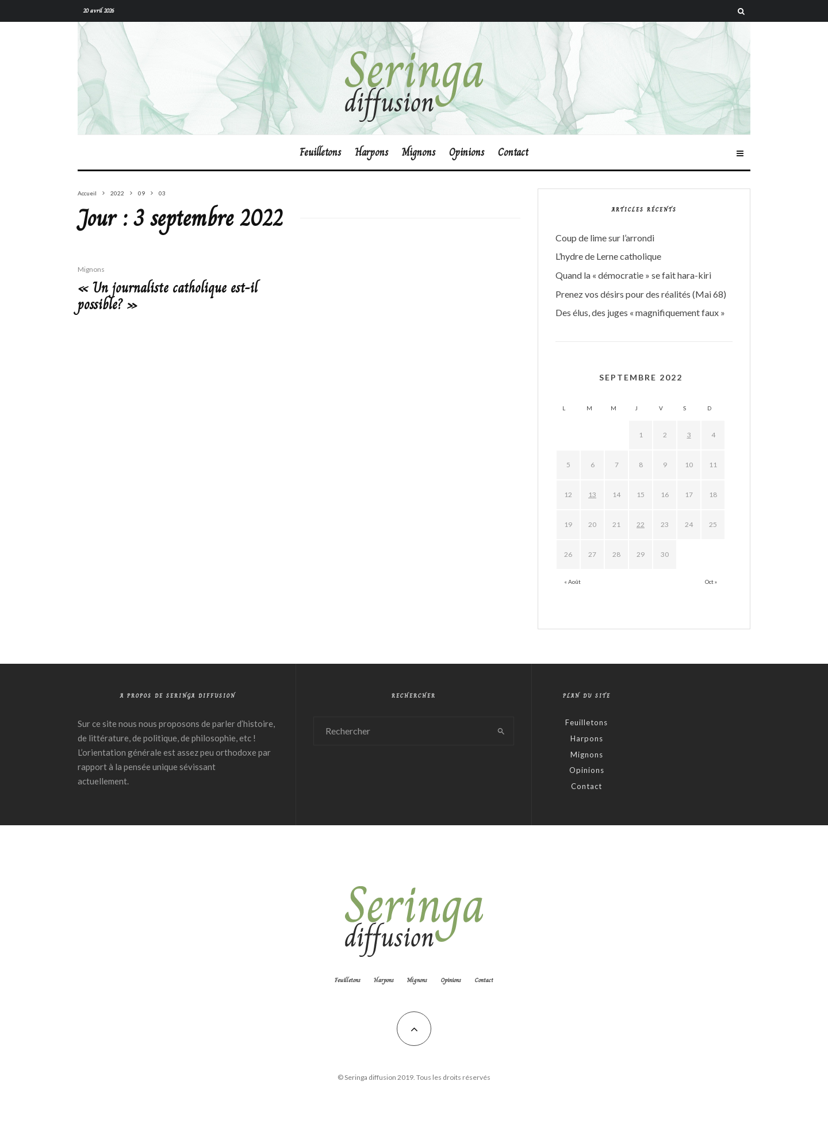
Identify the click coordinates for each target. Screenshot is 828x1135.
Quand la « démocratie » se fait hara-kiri (633, 275)
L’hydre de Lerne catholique (608, 256)
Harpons (371, 152)
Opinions (466, 152)
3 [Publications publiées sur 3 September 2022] (689, 434)
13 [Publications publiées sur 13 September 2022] (592, 494)
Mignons (418, 152)
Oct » (711, 581)
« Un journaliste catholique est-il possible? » (168, 296)
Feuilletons (320, 152)
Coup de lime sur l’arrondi (604, 237)
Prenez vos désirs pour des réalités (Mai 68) (640, 293)
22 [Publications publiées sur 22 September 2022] (641, 524)
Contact (513, 152)
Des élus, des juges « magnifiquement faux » (640, 312)
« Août (572, 581)
